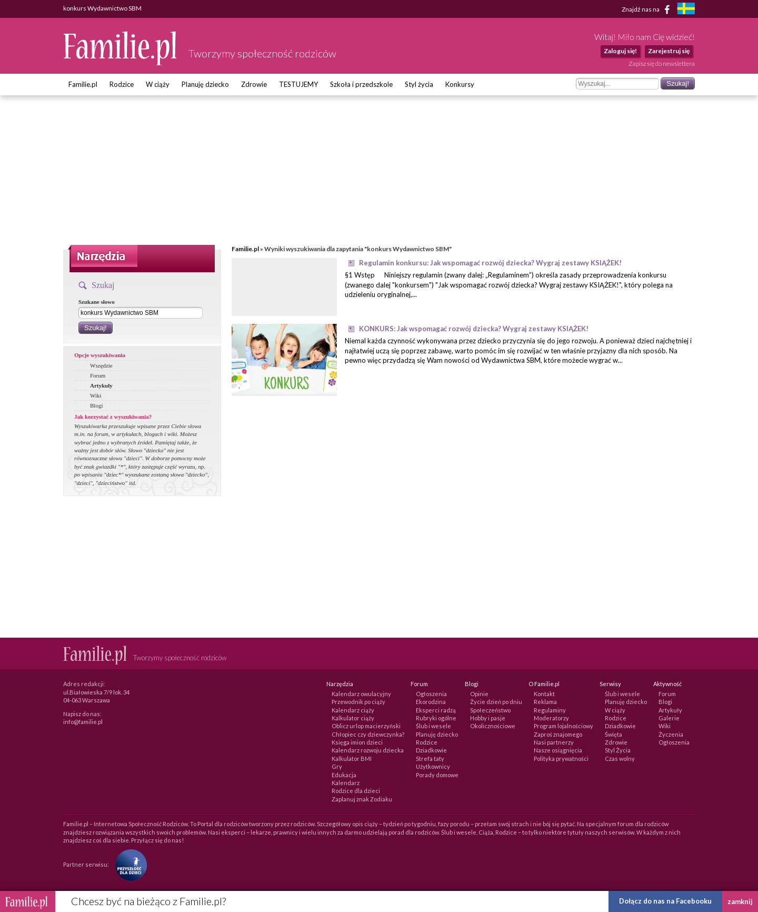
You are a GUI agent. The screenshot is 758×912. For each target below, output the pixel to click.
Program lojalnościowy (563, 725)
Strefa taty (430, 758)
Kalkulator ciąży (353, 718)
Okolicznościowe (492, 725)
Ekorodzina (431, 701)
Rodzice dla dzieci (356, 790)
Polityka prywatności (561, 758)
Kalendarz (346, 782)
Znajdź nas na (648, 9)
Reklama (545, 701)
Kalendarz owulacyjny (361, 693)
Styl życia (419, 84)
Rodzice (121, 84)
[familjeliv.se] (686, 10)
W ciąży (157, 84)
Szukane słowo (96, 302)
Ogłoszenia (431, 693)
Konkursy (459, 84)
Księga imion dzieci (357, 742)
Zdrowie (254, 84)
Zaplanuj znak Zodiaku (362, 799)
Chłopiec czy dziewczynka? (368, 734)
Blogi (96, 405)
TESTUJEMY (298, 84)
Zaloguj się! (620, 51)
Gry (337, 766)
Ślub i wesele (433, 725)
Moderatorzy (551, 718)
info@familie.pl (83, 721)
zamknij (740, 901)
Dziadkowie (431, 750)
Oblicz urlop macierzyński (366, 725)
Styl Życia (618, 750)
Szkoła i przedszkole (361, 84)
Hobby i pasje (487, 718)
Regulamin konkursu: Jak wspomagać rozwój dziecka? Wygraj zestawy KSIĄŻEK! (490, 263)
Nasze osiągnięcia (558, 750)
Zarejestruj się (669, 51)
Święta (613, 734)
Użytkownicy (433, 766)
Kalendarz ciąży (353, 710)
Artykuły (101, 385)
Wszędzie (101, 365)
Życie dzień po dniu (496, 701)
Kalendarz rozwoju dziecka (368, 750)
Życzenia (671, 734)
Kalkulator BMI (352, 758)
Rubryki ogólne (436, 718)
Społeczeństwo (490, 710)
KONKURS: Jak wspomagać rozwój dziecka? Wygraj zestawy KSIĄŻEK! (474, 328)
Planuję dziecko (205, 84)
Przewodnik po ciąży (358, 701)
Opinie (479, 693)
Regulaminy (550, 710)
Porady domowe (437, 774)
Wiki (96, 395)
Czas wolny (620, 758)
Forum (97, 375)
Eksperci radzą (436, 710)
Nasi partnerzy (554, 742)
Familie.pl (82, 84)
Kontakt (544, 693)
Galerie (669, 718)
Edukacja (344, 774)
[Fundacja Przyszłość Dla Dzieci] (128, 864)
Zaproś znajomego (558, 734)
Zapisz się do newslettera (662, 63)
